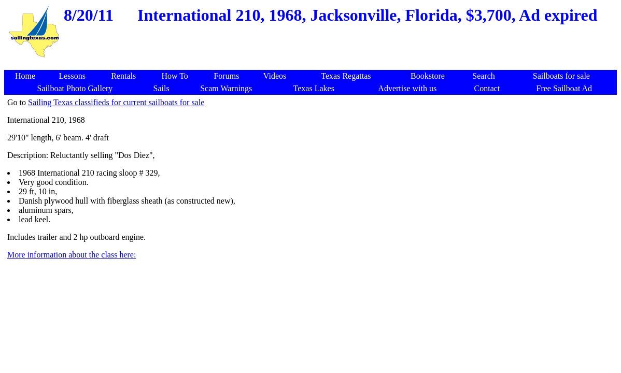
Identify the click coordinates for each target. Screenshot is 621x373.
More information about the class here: (71, 254)
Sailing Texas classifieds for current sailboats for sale (116, 102)
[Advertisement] (312, 64)
